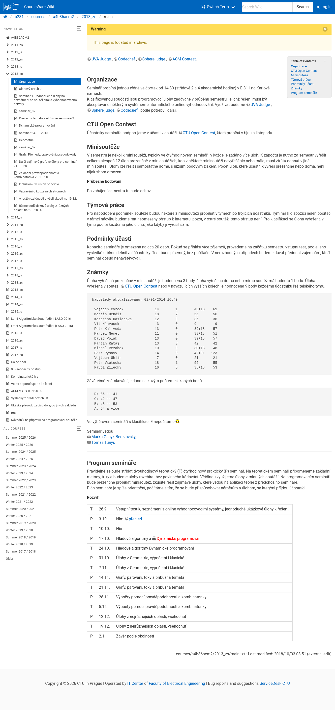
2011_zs (14, 45)
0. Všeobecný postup (23, 369)
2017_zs (14, 268)
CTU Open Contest (304, 71)
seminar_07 (24, 147)
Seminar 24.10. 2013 (31, 133)
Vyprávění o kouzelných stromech (40, 191)
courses (38, 16)
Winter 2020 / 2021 (19, 516)
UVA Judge (101, 59)
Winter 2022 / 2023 (19, 487)
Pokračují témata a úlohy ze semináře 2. (44, 118)
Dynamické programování (34, 126)
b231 (19, 16)
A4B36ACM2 (17, 38)
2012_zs (14, 59)
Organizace (24, 82)
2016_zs (14, 254)
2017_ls (14, 261)
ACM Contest (184, 59)
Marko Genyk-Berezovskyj (114, 436)
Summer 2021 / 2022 (21, 494)
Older (9, 558)
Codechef (127, 59)
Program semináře (304, 93)
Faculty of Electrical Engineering (177, 683)
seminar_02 (24, 111)
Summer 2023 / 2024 (21, 466)
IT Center (135, 683)
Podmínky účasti (302, 84)
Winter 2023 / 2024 (19, 473)
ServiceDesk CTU (275, 683)
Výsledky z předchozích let (27, 398)
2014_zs (14, 225)
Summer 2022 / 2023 (21, 480)
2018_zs (14, 283)
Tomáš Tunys (103, 442)
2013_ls (14, 67)
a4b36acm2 (63, 16)
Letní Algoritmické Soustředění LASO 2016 (38, 319)
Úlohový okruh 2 (28, 89)
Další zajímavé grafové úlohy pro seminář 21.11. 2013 (45, 163)
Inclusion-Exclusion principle (36, 184)
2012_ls (14, 52)
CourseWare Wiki (28, 7)
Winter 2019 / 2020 (19, 530)
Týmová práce (301, 79)
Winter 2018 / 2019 (19, 544)
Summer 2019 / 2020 (21, 523)
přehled (135, 519)
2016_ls (14, 246)
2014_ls (14, 217)
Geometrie (24, 140)
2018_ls (14, 275)
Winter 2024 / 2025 (19, 459)
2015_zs (14, 239)
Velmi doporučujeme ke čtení (29, 384)
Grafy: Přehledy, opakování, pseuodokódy (45, 155)
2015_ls (14, 232)
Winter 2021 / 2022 (19, 502)
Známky (296, 88)
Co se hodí (16, 362)
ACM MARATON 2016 (24, 391)
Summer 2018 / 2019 (21, 537)
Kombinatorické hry (22, 377)
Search (303, 6)
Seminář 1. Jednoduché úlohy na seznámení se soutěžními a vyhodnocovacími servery (46, 100)
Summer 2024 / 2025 (21, 451)
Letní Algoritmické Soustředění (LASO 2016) (39, 326)
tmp (11, 413)
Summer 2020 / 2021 (21, 509)
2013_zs (89, 16)
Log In (325, 6)
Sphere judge (154, 59)
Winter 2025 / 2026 (19, 445)
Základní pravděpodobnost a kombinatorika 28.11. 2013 (36, 175)
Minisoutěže (299, 75)
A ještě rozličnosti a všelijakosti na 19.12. (45, 199)
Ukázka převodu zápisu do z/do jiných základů (41, 405)
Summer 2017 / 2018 (21, 551)
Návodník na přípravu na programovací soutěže (41, 420)
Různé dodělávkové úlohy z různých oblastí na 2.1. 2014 (41, 208)
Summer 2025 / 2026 (21, 437)
